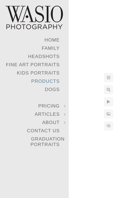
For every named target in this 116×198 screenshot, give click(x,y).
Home (52, 40)
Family (51, 48)
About (51, 122)
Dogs (52, 89)
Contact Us (43, 130)
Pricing (49, 106)
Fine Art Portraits (33, 64)
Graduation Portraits (48, 141)
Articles (47, 114)
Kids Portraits (38, 73)
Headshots (44, 56)
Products (45, 81)
